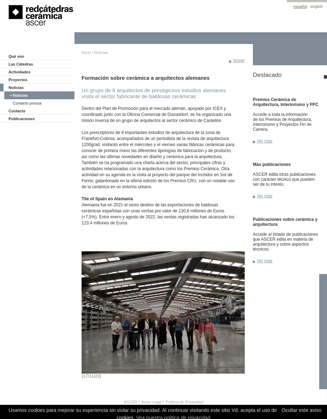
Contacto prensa (27, 103)
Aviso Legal (151, 402)
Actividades (20, 72)
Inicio (86, 52)
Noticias (16, 87)
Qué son (16, 56)
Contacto (17, 111)
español (300, 6)
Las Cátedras (21, 64)
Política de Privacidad (184, 402)
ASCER (130, 402)
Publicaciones (22, 119)
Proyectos (18, 80)
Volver (239, 60)
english (316, 6)
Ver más (264, 141)
